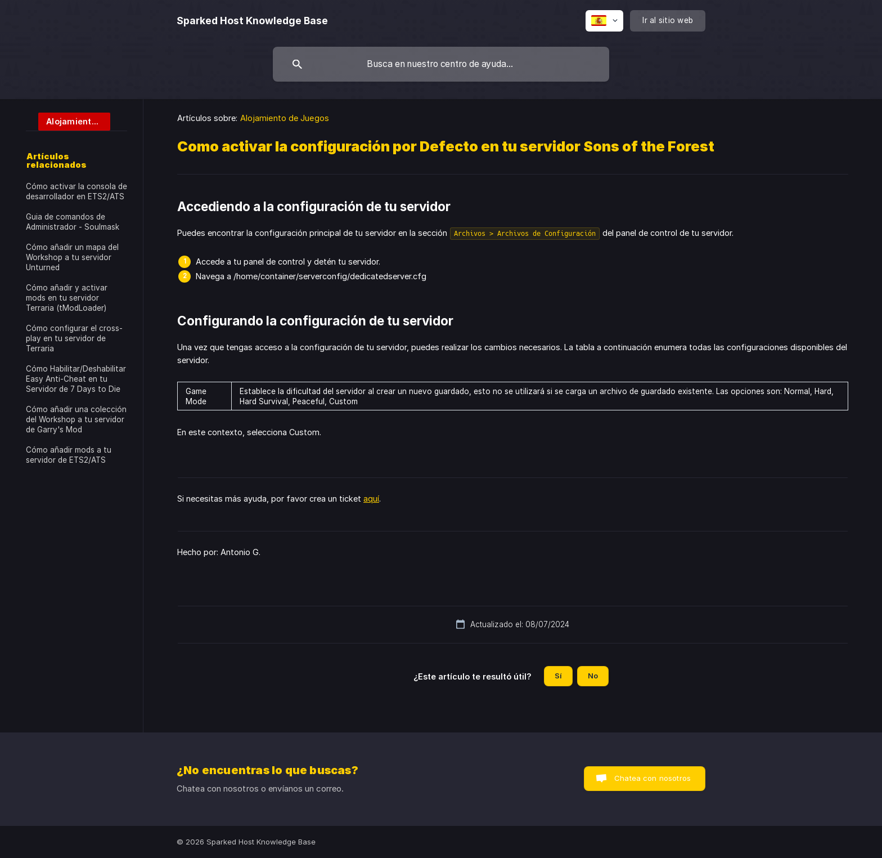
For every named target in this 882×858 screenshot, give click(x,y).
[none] (252, 21)
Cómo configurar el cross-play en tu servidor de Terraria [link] (74, 338)
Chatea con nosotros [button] (652, 778)
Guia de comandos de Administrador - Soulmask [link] (72, 221)
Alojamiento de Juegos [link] (284, 118)
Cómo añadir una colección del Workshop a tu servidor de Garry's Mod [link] (76, 419)
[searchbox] (441, 64)
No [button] (593, 675)
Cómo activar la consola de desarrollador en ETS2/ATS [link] (76, 191)
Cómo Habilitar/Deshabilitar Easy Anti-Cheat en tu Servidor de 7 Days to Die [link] (76, 379)
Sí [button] (558, 675)
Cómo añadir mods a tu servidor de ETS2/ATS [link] (68, 454)
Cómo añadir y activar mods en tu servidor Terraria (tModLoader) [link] (66, 297)
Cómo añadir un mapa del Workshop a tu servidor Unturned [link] (72, 257)
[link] (68, 120)
